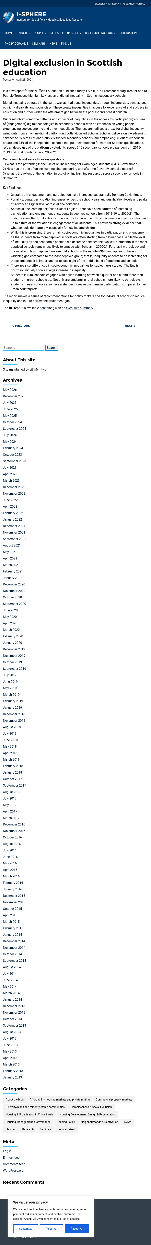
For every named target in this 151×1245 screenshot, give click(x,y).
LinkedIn (114, 3)
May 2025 (10, 416)
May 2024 (10, 442)
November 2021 (14, 532)
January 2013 (12, 1077)
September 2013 (14, 1025)
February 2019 (13, 701)
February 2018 (13, 766)
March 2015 (11, 922)
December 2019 (14, 649)
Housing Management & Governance (28, 1122)
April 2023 (10, 474)
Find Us (66, 43)
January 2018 (12, 772)
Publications (129, 33)
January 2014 (12, 999)
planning (11, 1129)
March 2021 (11, 565)
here (43, 308)
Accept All (77, 1228)
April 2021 (10, 558)
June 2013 (10, 1045)
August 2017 (12, 792)
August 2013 (12, 1032)
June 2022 (10, 500)
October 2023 (12, 454)
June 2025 (10, 409)
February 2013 (13, 1071)
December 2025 (14, 396)
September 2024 (14, 429)
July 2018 (10, 733)
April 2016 (10, 870)
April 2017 (10, 811)
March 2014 (11, 993)
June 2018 (10, 740)
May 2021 (10, 552)
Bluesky (100, 3)
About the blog (15, 1099)
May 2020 (10, 617)
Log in (7, 1151)
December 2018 (14, 714)
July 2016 (10, 850)
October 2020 (12, 597)
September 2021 (14, 539)
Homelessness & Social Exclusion (91, 1107)
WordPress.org (13, 1170)
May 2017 (10, 805)
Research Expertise (66, 33)
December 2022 (14, 487)
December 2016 (14, 824)
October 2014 (12, 954)
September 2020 (14, 604)
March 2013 (11, 1064)
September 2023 (14, 461)
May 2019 (10, 688)
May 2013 (10, 1051)
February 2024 (13, 448)
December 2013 (14, 1006)
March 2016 (11, 876)
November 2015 (14, 902)
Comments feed (14, 1164)
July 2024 (10, 435)
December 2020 (14, 584)
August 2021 (12, 545)
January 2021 (12, 578)
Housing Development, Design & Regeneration (87, 1114)
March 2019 (11, 695)
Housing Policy (66, 1122)
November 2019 (14, 656)
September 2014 (14, 961)
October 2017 (12, 779)
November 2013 (14, 1012)
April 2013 (10, 1058)
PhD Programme (16, 43)
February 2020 (13, 636)
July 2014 (10, 973)
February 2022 (13, 513)
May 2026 (10, 390)
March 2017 (11, 818)
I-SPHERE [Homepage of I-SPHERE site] (32, 14)
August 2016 (12, 844)
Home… (10, 33)
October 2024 (12, 422)
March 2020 (11, 630)
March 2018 (11, 759)
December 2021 (14, 526)
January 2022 (12, 519)
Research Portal (133, 3)
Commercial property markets (114, 1099)
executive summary (79, 308)
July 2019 (10, 675)
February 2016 (13, 883)
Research (28, 1129)
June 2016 (10, 857)
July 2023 (10, 467)
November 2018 (14, 720)
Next (130, 326)
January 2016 (12, 889)
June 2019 (10, 682)
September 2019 (14, 669)
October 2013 (12, 1019)
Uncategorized (66, 1129)
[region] (51, 1216)
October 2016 (12, 837)
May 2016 (10, 863)
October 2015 (12, 909)
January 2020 (12, 643)
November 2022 (14, 493)
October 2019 (12, 662)
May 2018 (10, 746)
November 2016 (14, 831)
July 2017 (10, 798)
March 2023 (11, 480)
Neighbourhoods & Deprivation (99, 1122)
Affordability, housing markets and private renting (60, 1099)
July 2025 (10, 403)
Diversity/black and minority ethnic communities (35, 1107)
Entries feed (11, 1157)
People (40, 33)
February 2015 (13, 928)
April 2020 (10, 623)
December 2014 (14, 941)
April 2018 (10, 753)
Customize (25, 1228)
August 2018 (12, 727)
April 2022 (10, 506)
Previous (21, 326)
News (53, 43)
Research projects (100, 33)
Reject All (51, 1228)
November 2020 (14, 591)
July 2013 (10, 1038)
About (24, 33)
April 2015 (10, 915)
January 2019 (12, 707)
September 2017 (14, 785)
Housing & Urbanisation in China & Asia (29, 1114)
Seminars (38, 43)
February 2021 (13, 571)
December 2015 (14, 896)
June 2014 (10, 980)
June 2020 (10, 610)
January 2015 (12, 935)
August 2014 (12, 967)
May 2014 (10, 986)
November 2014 (14, 948)
